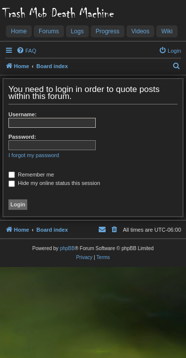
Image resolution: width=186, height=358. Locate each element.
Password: (22, 137)
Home (19, 31)
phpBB (67, 248)
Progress (108, 31)
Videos (140, 31)
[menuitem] (26, 51)
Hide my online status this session (54, 183)
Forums (49, 31)
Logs (77, 31)
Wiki (167, 31)
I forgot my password (33, 155)
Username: (22, 114)
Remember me (31, 175)
